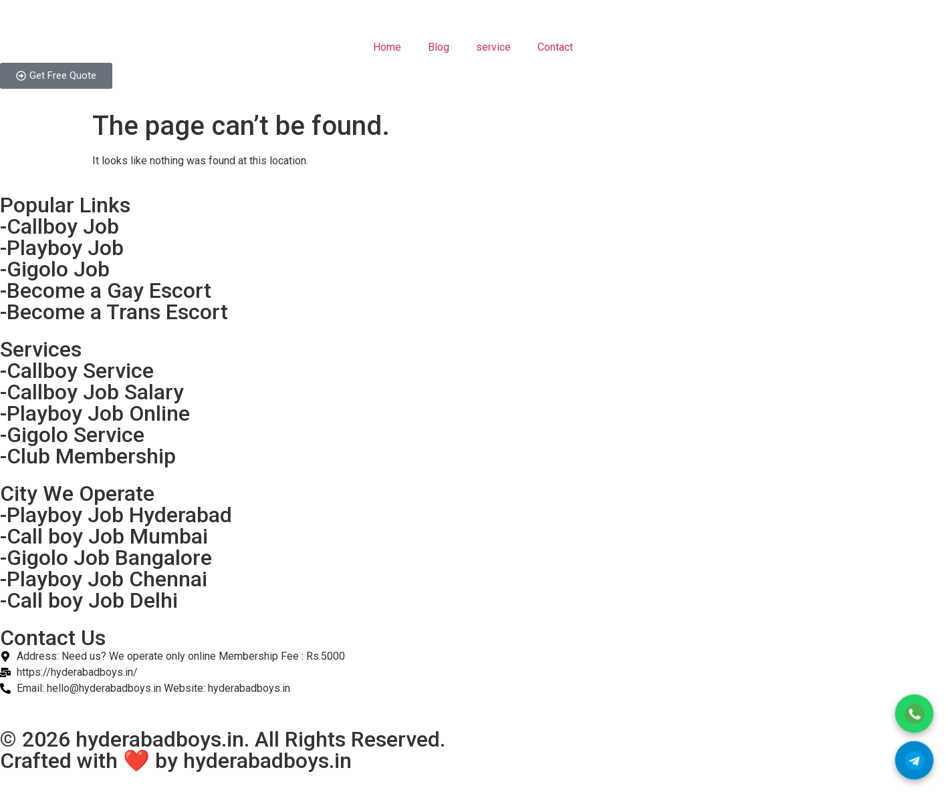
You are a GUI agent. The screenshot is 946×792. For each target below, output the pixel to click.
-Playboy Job (62, 247)
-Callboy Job (59, 226)
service (493, 47)
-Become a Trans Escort (114, 312)
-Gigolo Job (55, 269)
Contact (555, 47)
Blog (438, 47)
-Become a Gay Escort (105, 290)
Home (387, 47)
